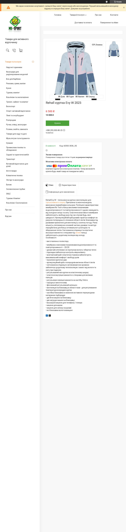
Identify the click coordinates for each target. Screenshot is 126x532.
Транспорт (10, 159)
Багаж (9, 185)
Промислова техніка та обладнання (15, 148)
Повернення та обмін (109, 23)
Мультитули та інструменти (18, 138)
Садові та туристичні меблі (17, 155)
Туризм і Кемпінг (13, 198)
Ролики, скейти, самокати (17, 129)
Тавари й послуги (77, 15)
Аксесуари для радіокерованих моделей (17, 73)
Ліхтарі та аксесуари (15, 180)
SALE (8, 194)
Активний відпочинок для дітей (17, 165)
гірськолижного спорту (55, 202)
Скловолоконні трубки (15, 189)
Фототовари (11, 171)
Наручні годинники (14, 67)
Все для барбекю (13, 79)
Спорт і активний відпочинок (18, 111)
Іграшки (9, 143)
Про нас (8, 210)
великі (78, 233)
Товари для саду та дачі (16, 134)
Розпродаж (11, 120)
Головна (57, 15)
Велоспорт (10, 106)
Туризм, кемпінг (13, 93)
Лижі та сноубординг (15, 115)
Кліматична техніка (14, 175)
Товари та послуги (13, 62)
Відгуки (8, 216)
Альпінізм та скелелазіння (17, 97)
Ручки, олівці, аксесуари (16, 125)
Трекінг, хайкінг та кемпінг (17, 102)
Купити (58, 123)
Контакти (114, 15)
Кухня (8, 88)
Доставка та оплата (83, 23)
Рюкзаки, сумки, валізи (15, 83)
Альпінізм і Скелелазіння (16, 203)
